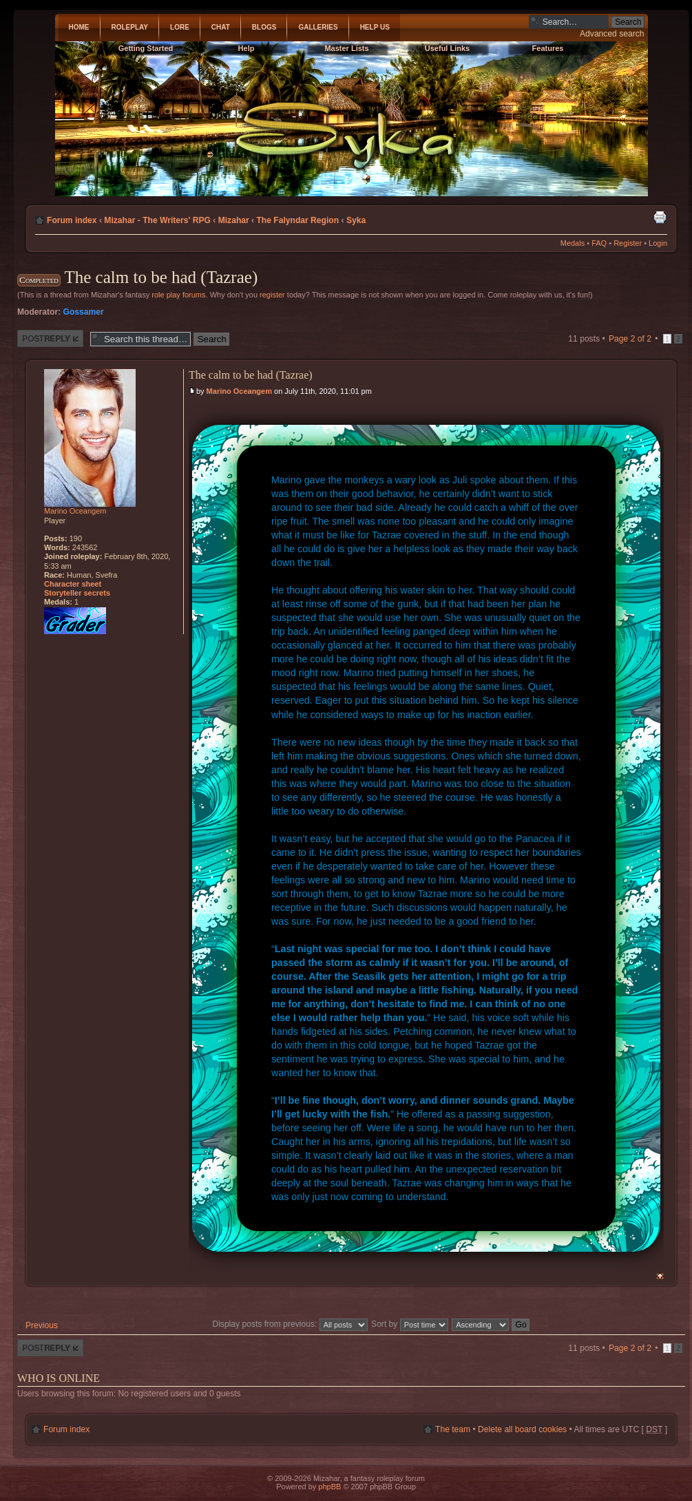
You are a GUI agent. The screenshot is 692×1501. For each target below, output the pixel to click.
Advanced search (612, 34)
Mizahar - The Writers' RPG (157, 220)
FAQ (599, 243)
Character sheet (72, 584)
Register (628, 243)
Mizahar (233, 220)
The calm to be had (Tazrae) (161, 277)
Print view (659, 217)
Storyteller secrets (77, 593)
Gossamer (83, 312)
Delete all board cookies (522, 1429)
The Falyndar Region (297, 220)
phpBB (329, 1486)
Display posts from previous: (289, 1324)
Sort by (409, 1324)
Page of (630, 339)
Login (658, 243)
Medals (572, 243)
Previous (41, 1325)
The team (452, 1429)
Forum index (72, 220)
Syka (356, 220)
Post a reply (50, 338)
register (272, 295)
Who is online (58, 1378)
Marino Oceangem (239, 391)
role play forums (178, 295)
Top (660, 1276)
